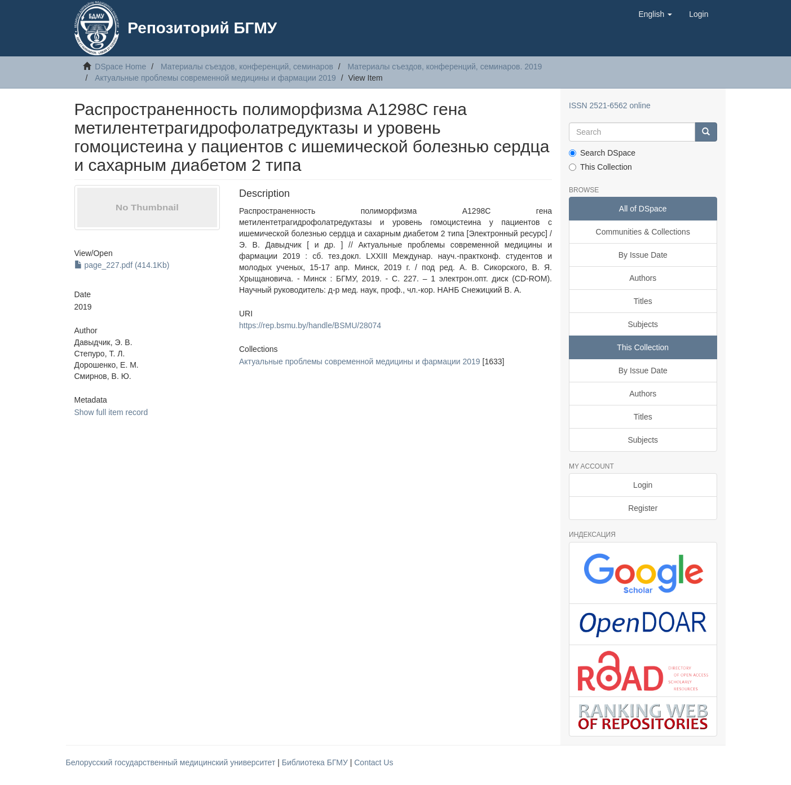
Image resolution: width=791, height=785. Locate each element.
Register (642, 508)
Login (642, 484)
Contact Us (373, 762)
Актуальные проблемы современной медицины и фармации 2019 (215, 77)
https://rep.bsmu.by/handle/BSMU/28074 (310, 325)
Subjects (643, 324)
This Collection (600, 166)
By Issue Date (643, 254)
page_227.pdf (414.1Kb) (122, 265)
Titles (643, 301)
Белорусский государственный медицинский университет (172, 762)
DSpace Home (120, 66)
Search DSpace (602, 152)
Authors (642, 278)
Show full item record (111, 412)
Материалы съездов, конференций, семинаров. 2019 (444, 66)
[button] (655, 14)
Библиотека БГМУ (316, 762)
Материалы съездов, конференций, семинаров (247, 66)
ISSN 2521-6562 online (610, 105)
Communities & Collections (643, 231)
